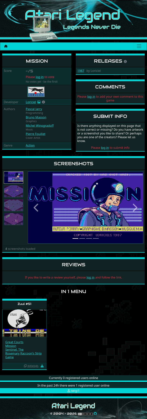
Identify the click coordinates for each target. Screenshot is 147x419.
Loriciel (31, 102)
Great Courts (14, 342)
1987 (80, 71)
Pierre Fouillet (35, 134)
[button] (43, 102)
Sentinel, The (14, 350)
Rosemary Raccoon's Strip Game (23, 355)
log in (40, 77)
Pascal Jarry (34, 109)
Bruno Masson (36, 117)
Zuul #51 (24, 304)
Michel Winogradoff (40, 126)
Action (30, 145)
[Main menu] (139, 46)
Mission (10, 346)
